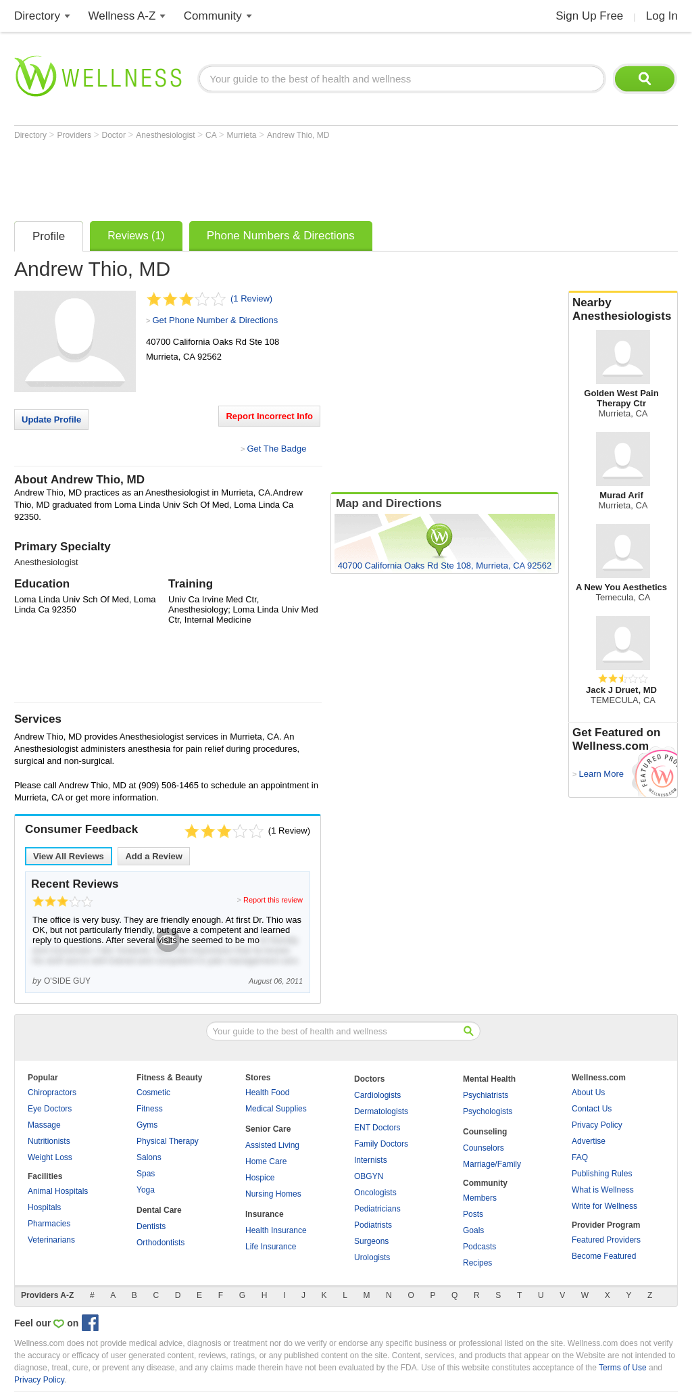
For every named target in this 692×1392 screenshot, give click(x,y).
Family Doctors (381, 1144)
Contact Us (592, 1108)
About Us (588, 1092)
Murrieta (243, 135)
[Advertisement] (260, 177)
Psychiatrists (485, 1095)
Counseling (485, 1131)
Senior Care (268, 1129)
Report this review (273, 900)
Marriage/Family (492, 1164)
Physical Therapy (168, 1141)
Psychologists (487, 1111)
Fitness (150, 1108)
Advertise (589, 1141)
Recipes (477, 1263)
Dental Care (159, 1210)
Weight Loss (50, 1157)
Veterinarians (51, 1240)
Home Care (266, 1161)
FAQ (580, 1157)
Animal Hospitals (58, 1191)
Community (213, 15)
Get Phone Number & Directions (215, 320)
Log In (662, 15)
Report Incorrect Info (269, 416)
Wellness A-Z (122, 15)
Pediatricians (377, 1209)
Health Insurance (276, 1230)
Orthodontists (160, 1242)
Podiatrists (373, 1225)
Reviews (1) (135, 235)
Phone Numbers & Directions (281, 235)
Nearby (623, 309)
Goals (473, 1230)
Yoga (146, 1190)
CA (211, 135)
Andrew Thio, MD (298, 135)
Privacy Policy (597, 1125)
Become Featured (604, 1256)
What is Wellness (603, 1190)
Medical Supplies (276, 1108)
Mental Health (489, 1079)
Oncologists (375, 1192)
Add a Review (153, 856)
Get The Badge (276, 448)
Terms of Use (623, 1367)
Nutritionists (49, 1141)
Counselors (483, 1148)
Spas (146, 1173)
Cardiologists (377, 1095)
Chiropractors (52, 1092)
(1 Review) (251, 298)
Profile (48, 236)
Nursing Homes (273, 1194)
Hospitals (44, 1207)
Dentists (151, 1226)
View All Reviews (68, 856)
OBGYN (368, 1176)
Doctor (115, 135)
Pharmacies (49, 1223)
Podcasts (479, 1246)
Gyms (147, 1125)
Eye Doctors (50, 1108)
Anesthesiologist (166, 135)
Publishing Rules (602, 1173)
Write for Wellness (604, 1206)
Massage (44, 1125)
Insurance (264, 1214)
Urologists (372, 1257)
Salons (149, 1157)
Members (480, 1198)
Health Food (267, 1092)
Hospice (259, 1177)
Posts (473, 1214)
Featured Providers (606, 1240)
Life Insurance (270, 1246)
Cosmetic (153, 1092)
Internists (370, 1160)
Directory (37, 15)
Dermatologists (381, 1111)
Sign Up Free (589, 15)
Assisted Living (272, 1145)
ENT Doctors (377, 1127)
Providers (75, 135)
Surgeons (371, 1241)
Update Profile (51, 419)
